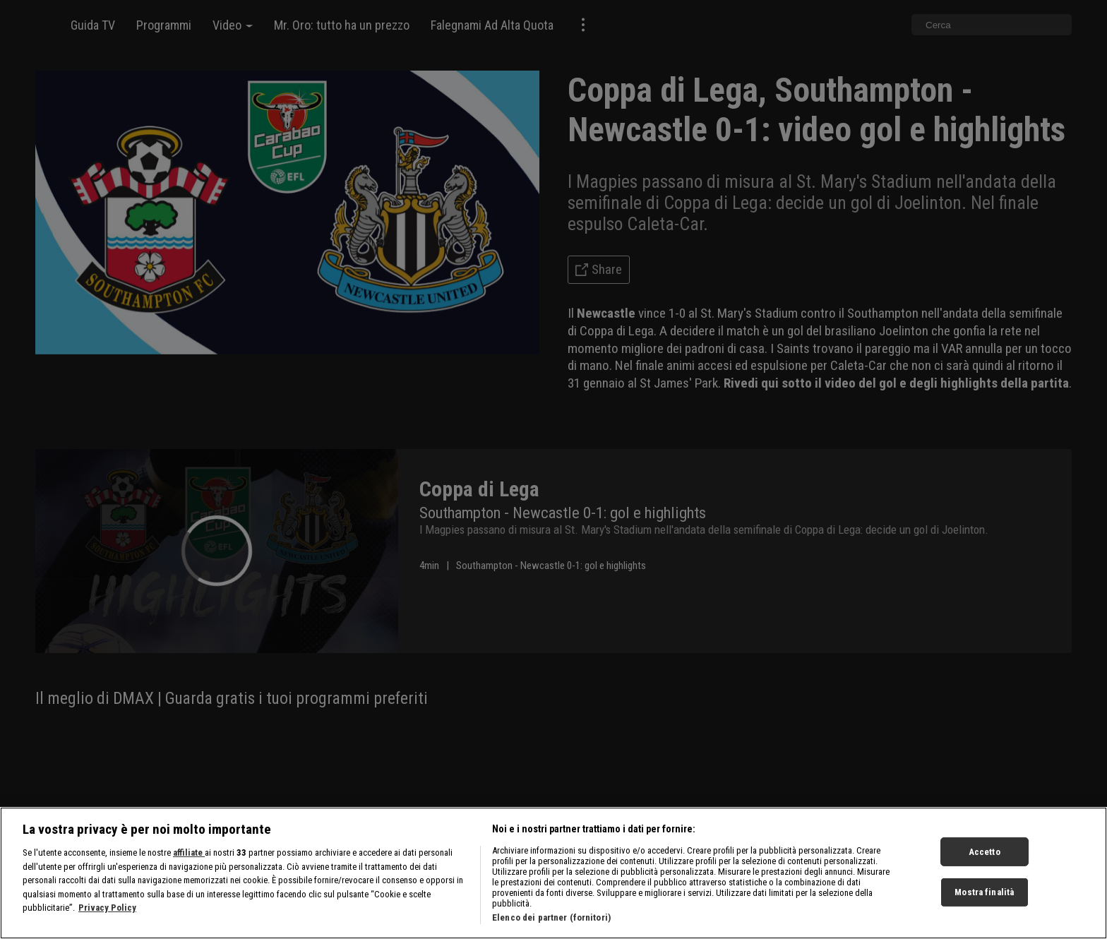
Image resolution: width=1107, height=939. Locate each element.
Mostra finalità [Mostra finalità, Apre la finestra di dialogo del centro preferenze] (984, 908)
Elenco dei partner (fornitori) (551, 933)
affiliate (189, 868)
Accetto (984, 867)
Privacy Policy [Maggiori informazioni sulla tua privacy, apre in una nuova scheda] (107, 924)
